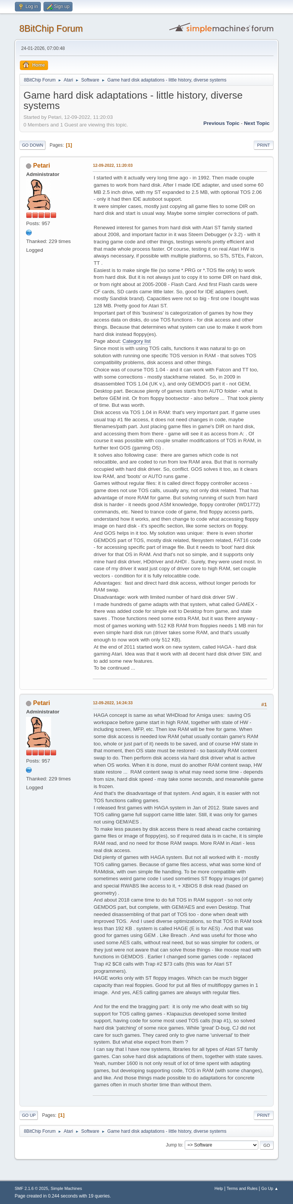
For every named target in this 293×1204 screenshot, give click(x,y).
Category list (136, 341)
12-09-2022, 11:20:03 (112, 165)
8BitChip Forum (51, 28)
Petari (41, 165)
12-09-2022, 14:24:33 (112, 702)
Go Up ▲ (270, 1188)
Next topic (256, 123)
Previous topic (221, 123)
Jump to (174, 1145)
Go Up (28, 1115)
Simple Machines (66, 1188)
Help (218, 1188)
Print (263, 145)
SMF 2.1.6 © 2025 (31, 1188)
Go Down (32, 145)
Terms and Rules (242, 1188)
